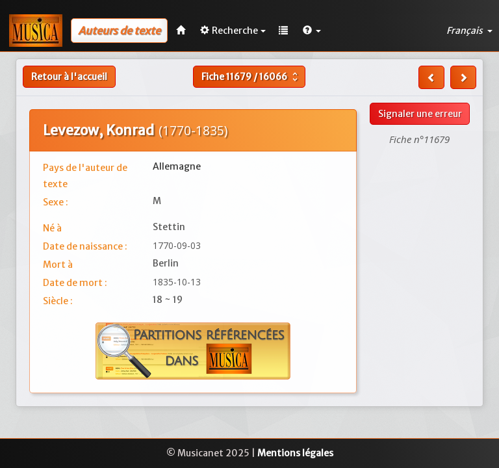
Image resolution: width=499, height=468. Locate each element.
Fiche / (251, 77)
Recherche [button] (233, 30)
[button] (311, 30)
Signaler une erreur (420, 114)
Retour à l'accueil (69, 77)
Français (469, 30)
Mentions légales (295, 453)
